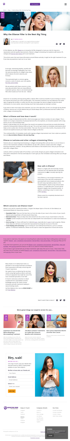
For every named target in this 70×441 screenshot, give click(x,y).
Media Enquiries (40, 419)
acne (49, 222)
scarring (56, 240)
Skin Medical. (11, 290)
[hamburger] (65, 4)
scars (35, 222)
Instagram (23, 410)
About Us (39, 412)
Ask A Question (35, 4)
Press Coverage (40, 414)
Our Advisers (39, 416)
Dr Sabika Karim (17, 39)
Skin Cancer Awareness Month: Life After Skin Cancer (56, 331)
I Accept (50, 435)
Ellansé (20, 50)
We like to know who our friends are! (19, 370)
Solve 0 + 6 (11, 383)
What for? (57, 432)
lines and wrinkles (45, 240)
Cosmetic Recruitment (57, 410)
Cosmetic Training (56, 414)
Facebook (23, 414)
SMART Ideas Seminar (57, 416)
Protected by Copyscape (35, 438)
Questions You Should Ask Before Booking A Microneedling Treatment (11, 332)
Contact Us (39, 410)
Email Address (12, 377)
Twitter (22, 412)
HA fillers (43, 192)
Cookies (49, 429)
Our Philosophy (40, 418)
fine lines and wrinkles (11, 83)
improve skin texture (17, 54)
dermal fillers (36, 240)
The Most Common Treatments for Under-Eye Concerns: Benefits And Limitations (35, 332)
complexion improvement (24, 240)
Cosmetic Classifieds (57, 412)
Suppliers (38, 421)
